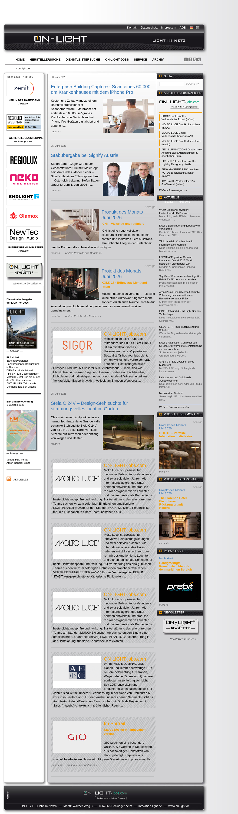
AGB (183, 27)
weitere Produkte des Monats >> (83, 253)
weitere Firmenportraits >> (82, 765)
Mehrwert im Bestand (171, 393)
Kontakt (132, 27)
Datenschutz (149, 27)
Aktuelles (20, 479)
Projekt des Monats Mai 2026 (172, 491)
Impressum (168, 27)
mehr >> (55, 131)
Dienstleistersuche (83, 59)
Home (20, 59)
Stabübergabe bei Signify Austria (84, 155)
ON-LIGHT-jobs (117, 59)
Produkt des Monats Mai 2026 (172, 426)
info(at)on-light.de (150, 806)
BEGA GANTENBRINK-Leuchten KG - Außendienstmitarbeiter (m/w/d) (180, 172)
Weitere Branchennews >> (174, 407)
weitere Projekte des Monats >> (83, 316)
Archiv (158, 59)
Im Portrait (114, 723)
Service (140, 59)
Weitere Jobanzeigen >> (173, 190)
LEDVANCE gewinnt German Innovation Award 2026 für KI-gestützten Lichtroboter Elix (176, 260)
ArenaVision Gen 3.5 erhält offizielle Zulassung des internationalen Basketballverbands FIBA (179, 295)
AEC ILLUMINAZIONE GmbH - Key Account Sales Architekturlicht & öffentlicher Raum (182, 152)
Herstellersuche (45, 59)
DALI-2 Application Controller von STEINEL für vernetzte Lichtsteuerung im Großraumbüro (180, 345)
